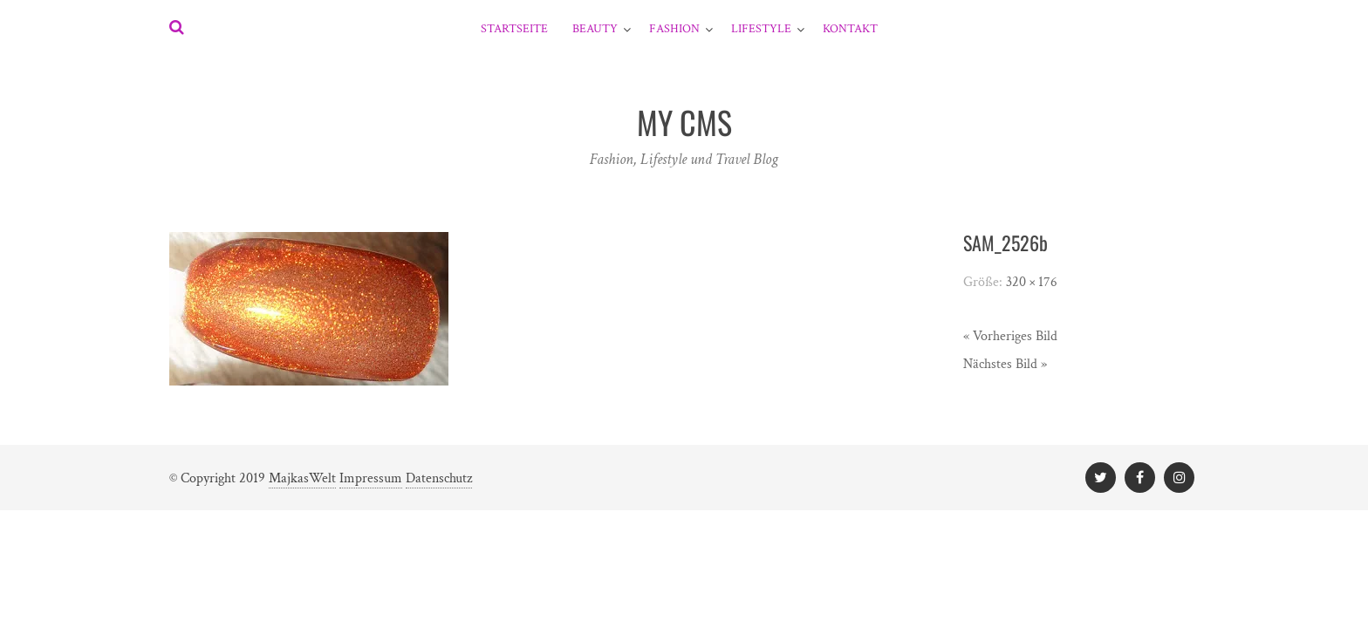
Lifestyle (761, 29)
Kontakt (850, 29)
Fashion (674, 29)
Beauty (595, 29)
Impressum (370, 478)
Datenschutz (439, 478)
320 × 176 (1031, 282)
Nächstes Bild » (1005, 364)
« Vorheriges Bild (1010, 336)
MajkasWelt (302, 478)
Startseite (514, 29)
